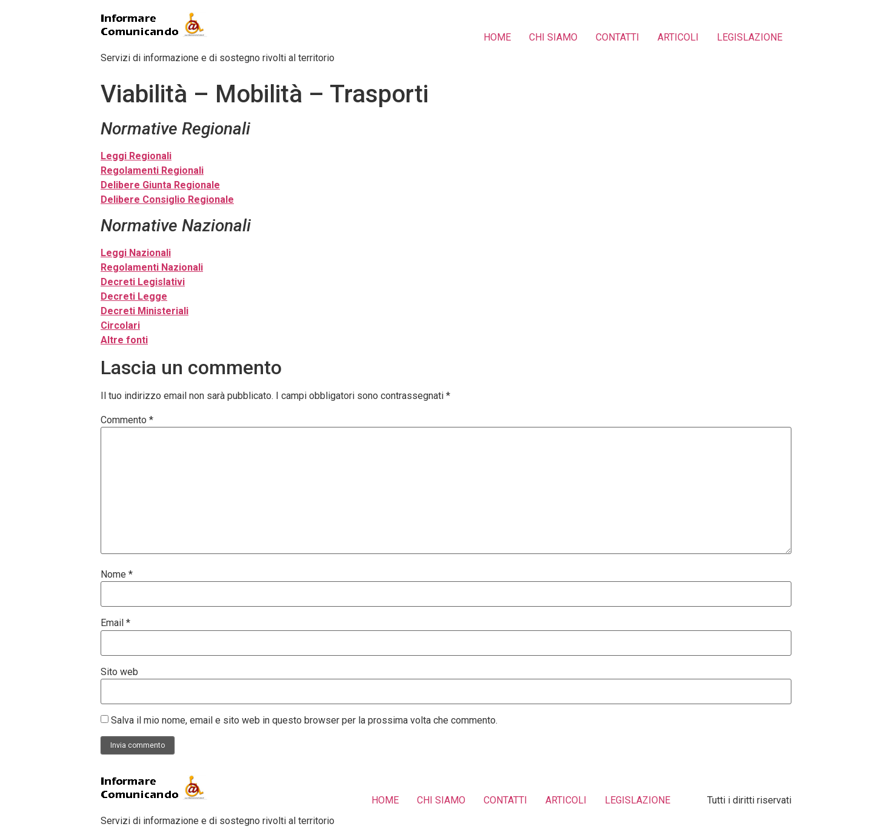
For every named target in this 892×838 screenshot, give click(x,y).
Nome (117, 574)
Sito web (119, 672)
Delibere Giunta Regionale (160, 185)
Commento (127, 420)
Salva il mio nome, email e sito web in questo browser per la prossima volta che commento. (304, 720)
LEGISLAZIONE (749, 37)
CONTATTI (617, 37)
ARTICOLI (678, 37)
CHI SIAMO (553, 37)
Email (115, 623)
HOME (497, 37)
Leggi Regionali (136, 156)
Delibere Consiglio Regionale (167, 199)
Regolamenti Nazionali (152, 267)
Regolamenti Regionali (152, 170)
